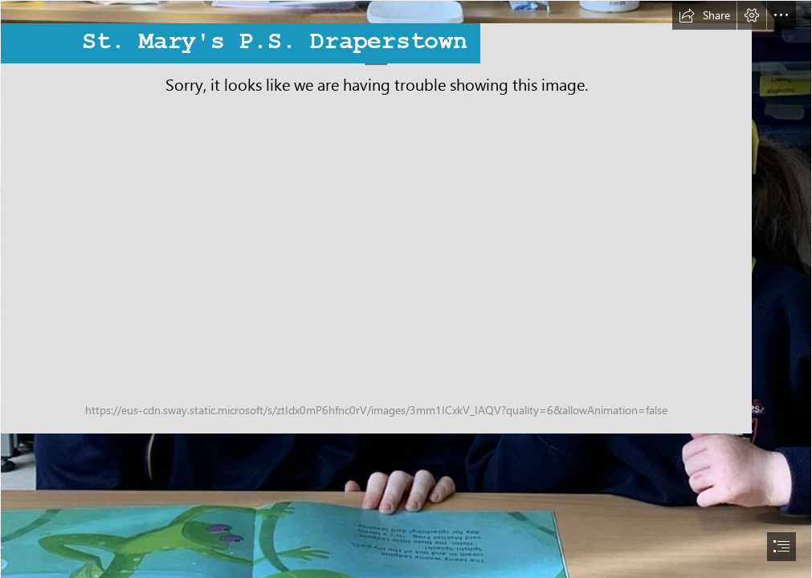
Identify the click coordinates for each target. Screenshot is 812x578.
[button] (704, 15)
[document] (406, 289)
